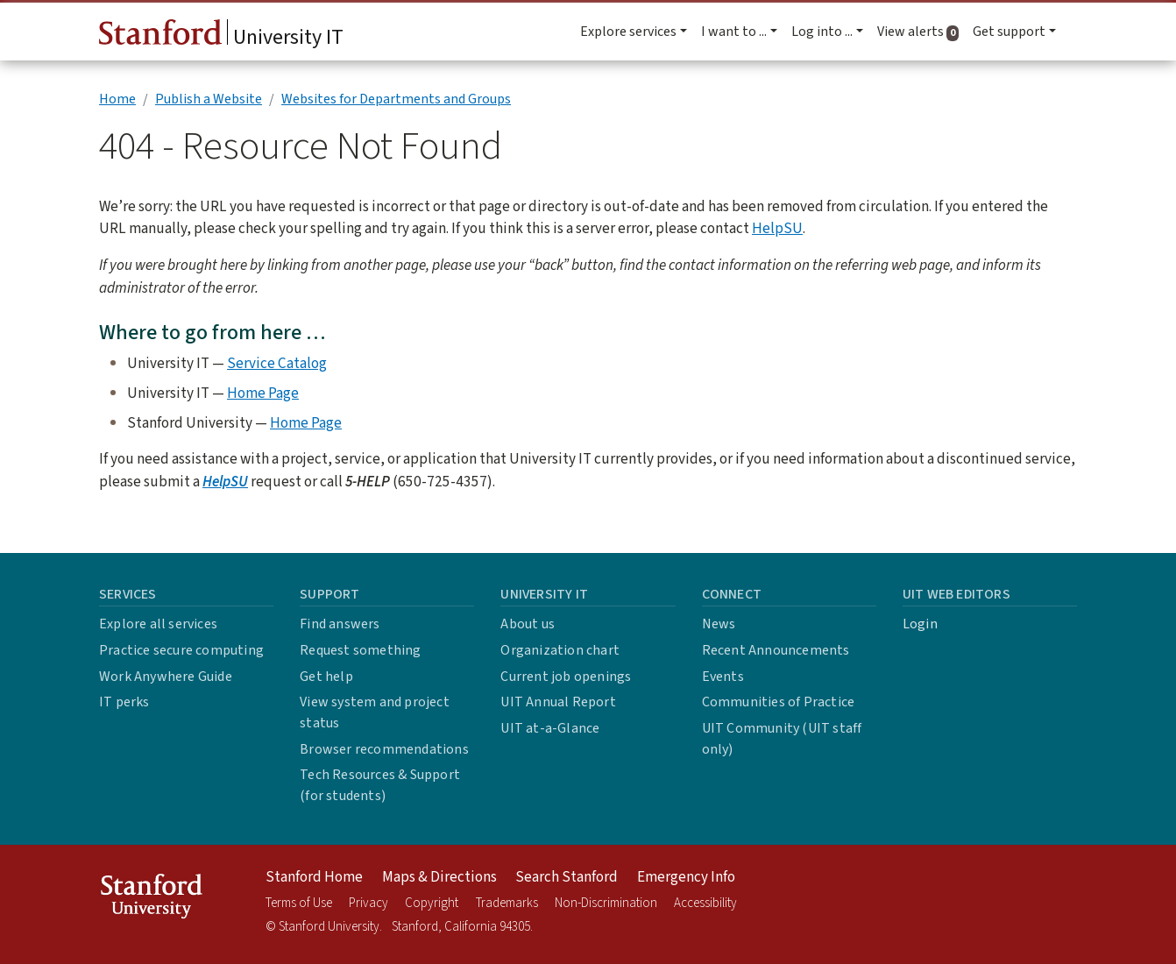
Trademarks (507, 903)
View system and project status (375, 712)
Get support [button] (1009, 31)
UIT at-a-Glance (549, 728)
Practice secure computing (181, 650)
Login (920, 624)
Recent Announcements (776, 650)
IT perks (124, 702)
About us (527, 624)
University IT (221, 36)
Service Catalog (277, 363)
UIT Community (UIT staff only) (782, 739)
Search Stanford (566, 877)
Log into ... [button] (822, 31)
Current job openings (565, 676)
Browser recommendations (384, 749)
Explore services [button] (628, 31)
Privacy (368, 903)
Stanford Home (314, 877)
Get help (326, 676)
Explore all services (158, 624)
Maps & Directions (439, 877)
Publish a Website (208, 99)
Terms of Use (299, 903)
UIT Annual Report (557, 702)
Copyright (431, 903)
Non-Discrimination (606, 903)
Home (117, 99)
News (719, 624)
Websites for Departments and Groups (396, 99)
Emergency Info (686, 877)
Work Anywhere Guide (165, 676)
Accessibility (705, 903)
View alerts (921, 31)
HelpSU (777, 228)
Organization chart (560, 650)
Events (723, 676)
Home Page (263, 393)
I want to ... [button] (734, 31)
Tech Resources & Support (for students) (380, 785)
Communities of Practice (778, 702)
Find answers (339, 624)
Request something (360, 650)
